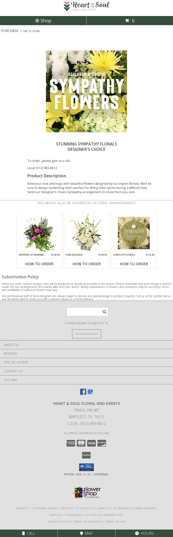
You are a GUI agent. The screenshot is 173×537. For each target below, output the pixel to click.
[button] (86, 467)
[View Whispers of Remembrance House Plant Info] (39, 233)
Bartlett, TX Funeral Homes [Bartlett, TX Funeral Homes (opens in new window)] (37, 508)
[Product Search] (87, 311)
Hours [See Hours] (144, 533)
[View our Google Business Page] (90, 393)
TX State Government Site (103, 515)
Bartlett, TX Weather (65, 515)
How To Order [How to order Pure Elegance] (86, 263)
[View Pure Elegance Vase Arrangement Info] (86, 233)
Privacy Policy (59, 521)
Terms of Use (115, 521)
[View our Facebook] (83, 393)
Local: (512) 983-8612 (42, 168)
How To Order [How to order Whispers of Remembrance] (39, 263)
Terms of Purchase (87, 521)
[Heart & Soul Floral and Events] (86, 10)
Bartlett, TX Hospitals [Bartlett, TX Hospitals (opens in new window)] (78, 508)
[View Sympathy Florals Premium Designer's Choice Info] (134, 233)
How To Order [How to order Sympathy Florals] (134, 263)
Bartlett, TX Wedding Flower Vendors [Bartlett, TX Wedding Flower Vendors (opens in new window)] (128, 508)
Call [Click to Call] (28, 533)
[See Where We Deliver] (86, 334)
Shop (43, 20)
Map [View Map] (86, 533)
